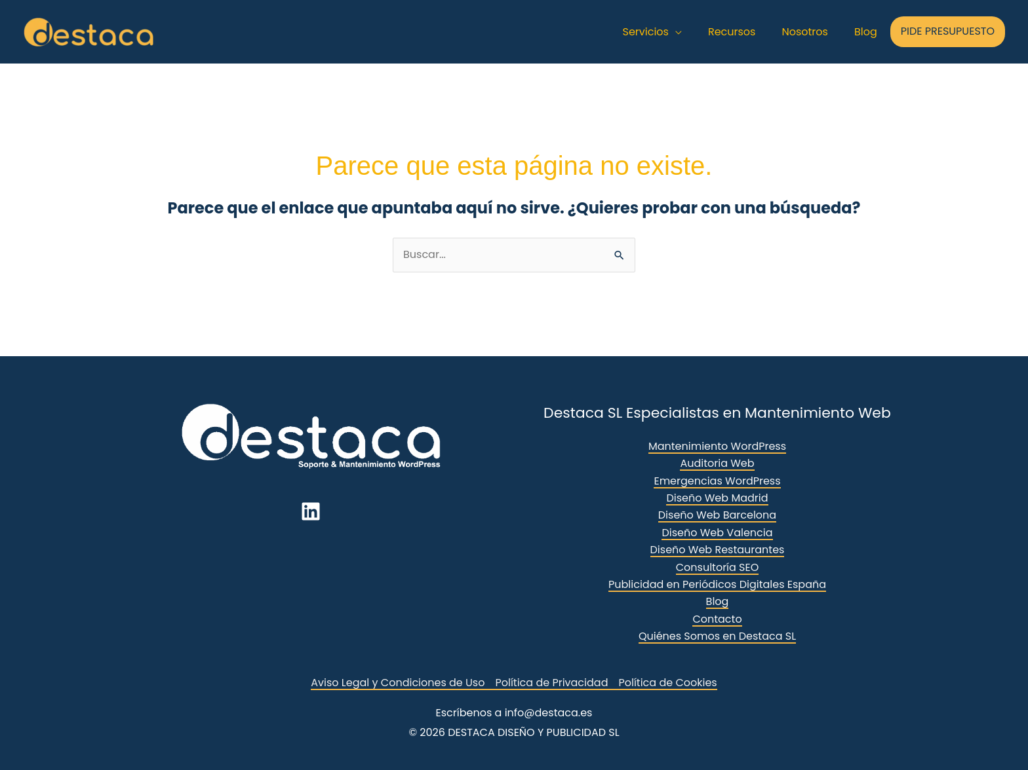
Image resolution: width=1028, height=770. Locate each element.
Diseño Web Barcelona (717, 514)
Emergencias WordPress (717, 480)
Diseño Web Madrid (717, 497)
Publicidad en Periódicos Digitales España (717, 584)
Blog (717, 601)
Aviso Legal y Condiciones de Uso (397, 682)
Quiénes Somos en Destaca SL (717, 636)
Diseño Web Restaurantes (717, 549)
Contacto (716, 619)
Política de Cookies (667, 682)
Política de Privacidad (551, 682)
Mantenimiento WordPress (717, 446)
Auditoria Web (717, 463)
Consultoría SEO (717, 567)
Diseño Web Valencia (717, 532)
